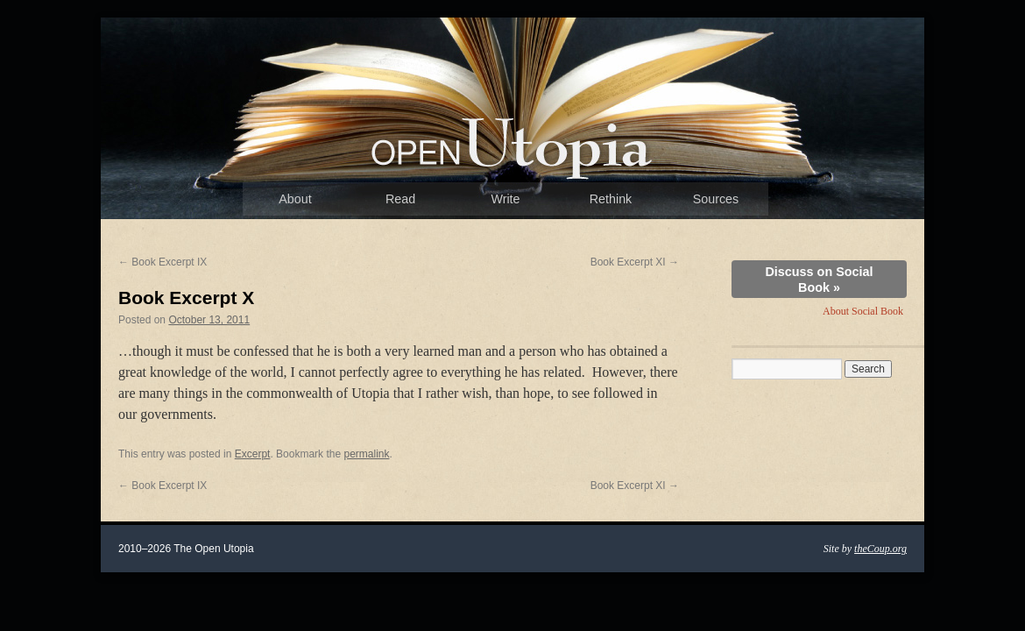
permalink (366, 454)
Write (505, 199)
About (295, 199)
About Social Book (863, 311)
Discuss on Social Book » (819, 279)
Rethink (611, 199)
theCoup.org (880, 548)
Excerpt (253, 454)
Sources (716, 199)
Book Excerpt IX (162, 262)
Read (400, 199)
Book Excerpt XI (634, 262)
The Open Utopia (512, 144)
